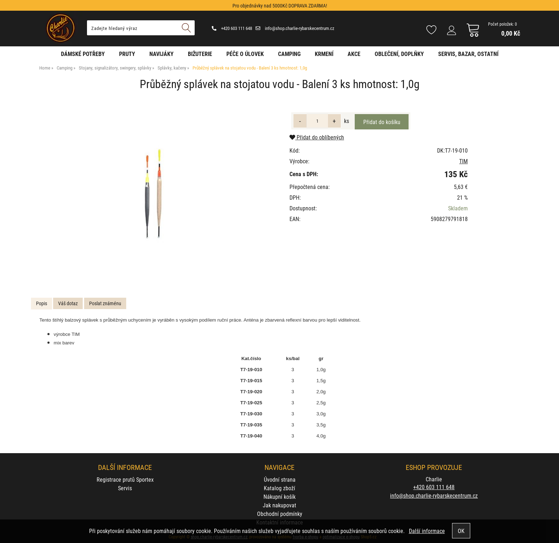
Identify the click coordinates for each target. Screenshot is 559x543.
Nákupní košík (279, 496)
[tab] (41, 303)
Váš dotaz (68, 303)
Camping (289, 53)
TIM (463, 161)
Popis (41, 303)
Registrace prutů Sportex (125, 479)
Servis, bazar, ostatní (468, 53)
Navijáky (161, 53)
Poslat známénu (105, 303)
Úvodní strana (280, 479)
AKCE (354, 53)
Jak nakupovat (279, 505)
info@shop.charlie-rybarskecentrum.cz (295, 28)
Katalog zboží (279, 488)
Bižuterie (200, 53)
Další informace (427, 530)
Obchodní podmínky (279, 513)
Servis (125, 488)
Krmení (324, 53)
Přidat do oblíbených (316, 137)
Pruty (127, 53)
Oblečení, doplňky (399, 53)
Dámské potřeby (83, 53)
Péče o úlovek (245, 53)
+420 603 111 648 (232, 28)
